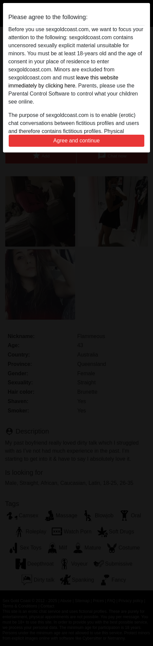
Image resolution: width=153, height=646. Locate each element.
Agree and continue (76, 140)
